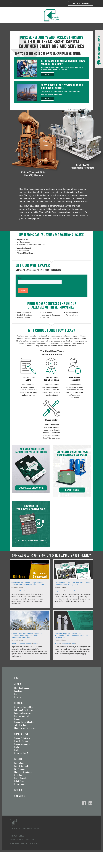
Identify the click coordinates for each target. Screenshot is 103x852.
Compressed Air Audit (22, 753)
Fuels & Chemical (21, 766)
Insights (18, 789)
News (16, 693)
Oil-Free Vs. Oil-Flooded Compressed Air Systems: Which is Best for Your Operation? (28, 584)
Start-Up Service (21, 741)
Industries (19, 758)
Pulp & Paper (19, 781)
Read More (47, 74)
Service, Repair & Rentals (24, 722)
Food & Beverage (20, 763)
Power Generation (21, 778)
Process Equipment (21, 715)
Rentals (17, 749)
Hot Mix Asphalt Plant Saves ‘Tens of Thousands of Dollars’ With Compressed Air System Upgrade (72, 635)
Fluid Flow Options (81, 3)
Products (18, 702)
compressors (15, 591)
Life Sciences (19, 769)
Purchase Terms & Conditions (24, 843)
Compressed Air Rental (25, 643)
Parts (16, 747)
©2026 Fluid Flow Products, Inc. (25, 828)
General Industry (20, 783)
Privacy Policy (17, 836)
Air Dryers (14, 643)
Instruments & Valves (22, 713)
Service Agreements (22, 744)
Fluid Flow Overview (21, 688)
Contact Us (19, 795)
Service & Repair (21, 733)
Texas (22, 591)
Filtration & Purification (23, 710)
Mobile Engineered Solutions (25, 727)
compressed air (59, 591)
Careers (17, 696)
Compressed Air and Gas (23, 707)
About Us (18, 683)
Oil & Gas (18, 775)
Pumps (16, 719)
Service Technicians (22, 738)
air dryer (57, 643)
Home (16, 677)
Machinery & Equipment (23, 772)
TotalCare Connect (21, 724)
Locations (18, 690)
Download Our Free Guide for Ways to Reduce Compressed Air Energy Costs (73, 584)
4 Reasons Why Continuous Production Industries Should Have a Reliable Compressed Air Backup (26, 635)
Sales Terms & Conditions (22, 840)
